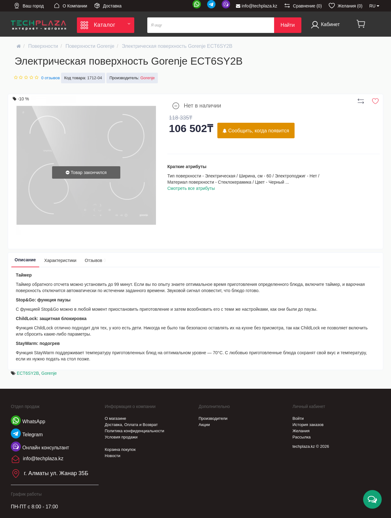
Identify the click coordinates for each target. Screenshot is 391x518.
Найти (288, 25)
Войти (298, 418)
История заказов (307, 424)
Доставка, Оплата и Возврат (131, 424)
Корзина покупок (120, 449)
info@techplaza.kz (256, 5)
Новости (112, 455)
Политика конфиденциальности (134, 431)
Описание (25, 259)
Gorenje (49, 373)
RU (374, 5)
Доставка (108, 5)
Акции (204, 424)
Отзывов (95, 260)
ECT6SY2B (28, 373)
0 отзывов (50, 78)
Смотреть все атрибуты (191, 188)
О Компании (70, 5)
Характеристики (60, 260)
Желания (300, 431)
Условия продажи (121, 437)
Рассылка (301, 437)
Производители (213, 418)
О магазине (115, 418)
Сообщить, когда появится (256, 130)
